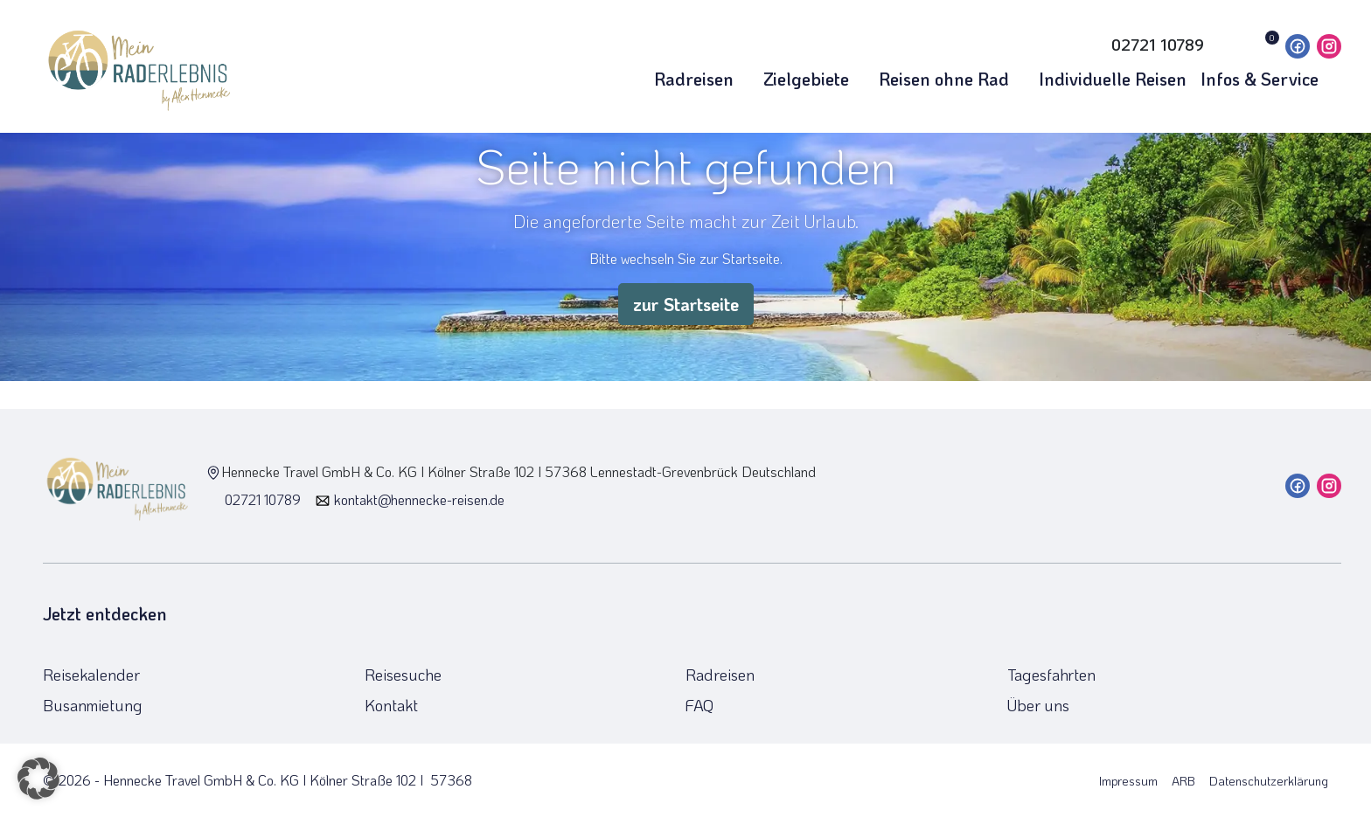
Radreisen (720, 674)
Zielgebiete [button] (814, 78)
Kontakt (391, 705)
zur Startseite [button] (686, 304)
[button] (38, 778)
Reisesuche (403, 674)
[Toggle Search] (1063, 44)
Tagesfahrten (1051, 674)
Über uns (1038, 705)
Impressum (1128, 780)
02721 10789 (253, 499)
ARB (1183, 780)
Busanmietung (93, 705)
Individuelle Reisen (1113, 78)
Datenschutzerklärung (1268, 780)
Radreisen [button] (701, 78)
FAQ (699, 705)
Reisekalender (91, 674)
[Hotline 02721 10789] (1145, 44)
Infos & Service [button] (1267, 78)
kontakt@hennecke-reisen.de (410, 499)
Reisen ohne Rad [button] (952, 78)
